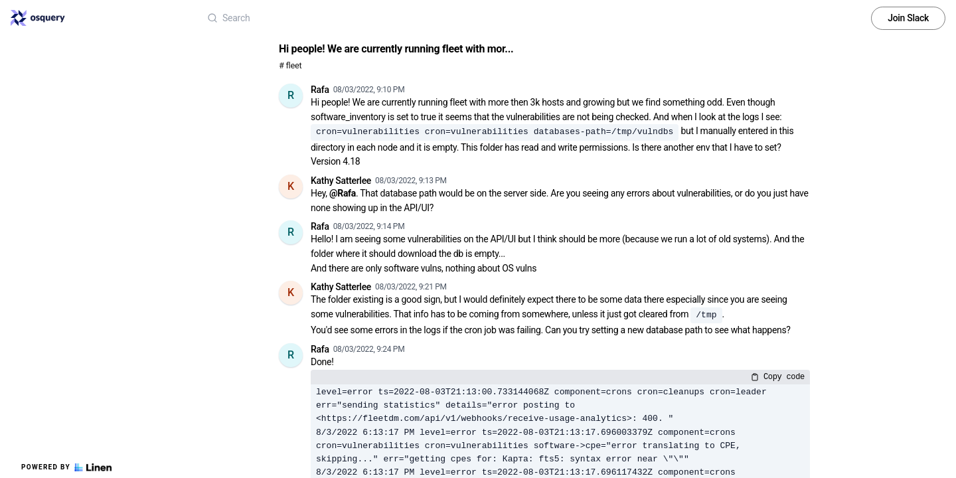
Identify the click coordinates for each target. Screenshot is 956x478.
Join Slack (908, 18)
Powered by (66, 467)
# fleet (290, 65)
